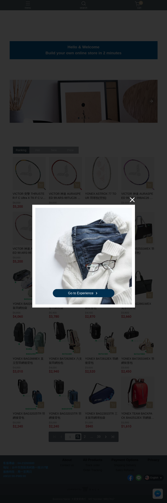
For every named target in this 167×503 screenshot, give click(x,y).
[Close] (132, 200)
